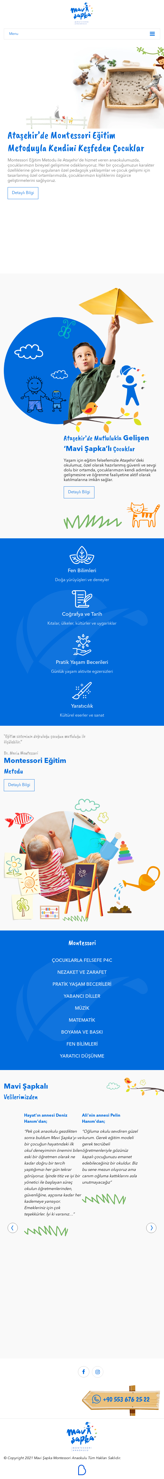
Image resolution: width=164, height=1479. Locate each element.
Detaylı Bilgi (23, 193)
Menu (82, 34)
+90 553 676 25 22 (121, 1399)
